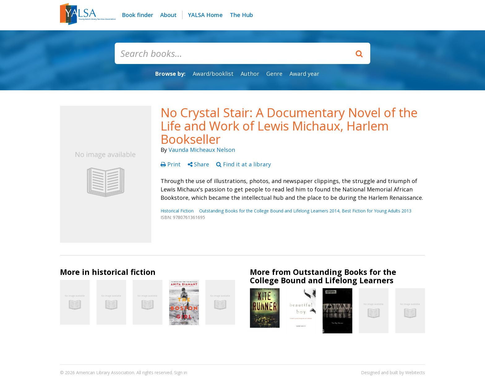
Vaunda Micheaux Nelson (202, 149)
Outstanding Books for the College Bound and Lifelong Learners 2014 (269, 211)
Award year (304, 73)
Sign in (180, 372)
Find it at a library (243, 164)
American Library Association (105, 372)
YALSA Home (205, 15)
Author (250, 73)
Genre (274, 73)
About (168, 15)
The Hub (241, 15)
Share (199, 164)
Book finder (137, 15)
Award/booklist (213, 73)
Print (171, 164)
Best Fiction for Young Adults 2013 (376, 211)
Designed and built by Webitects (393, 372)
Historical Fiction (177, 211)
